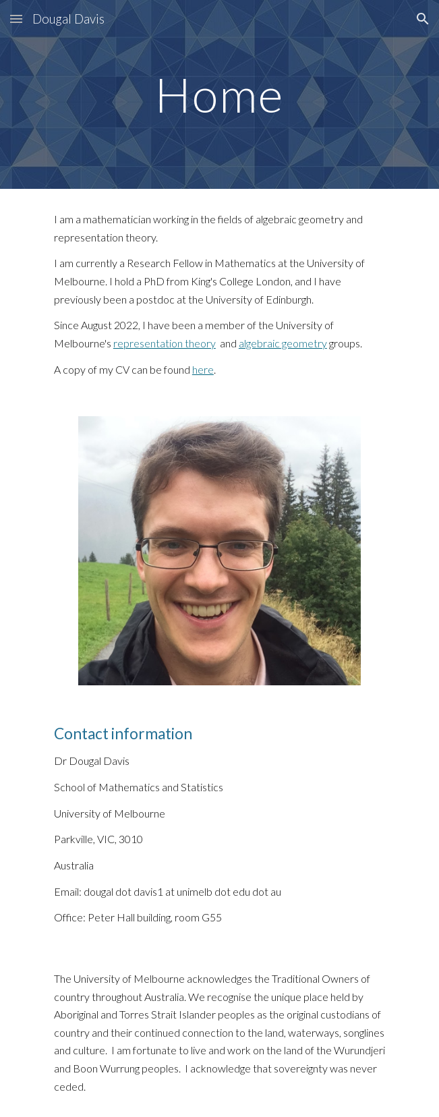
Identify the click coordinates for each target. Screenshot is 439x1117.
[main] (219, 94)
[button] (16, 18)
